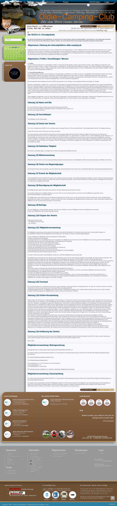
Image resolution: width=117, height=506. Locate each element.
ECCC (14, 456)
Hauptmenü (33, 2)
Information (50, 2)
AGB (8, 462)
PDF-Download (57, 456)
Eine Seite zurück (87, 26)
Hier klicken (98, 461)
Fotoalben (33, 465)
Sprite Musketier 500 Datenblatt (23, 431)
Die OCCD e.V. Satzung (60, 453)
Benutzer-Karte (35, 464)
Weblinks (10, 461)
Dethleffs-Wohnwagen (21, 489)
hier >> (102, 498)
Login (107, 2)
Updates (32, 471)
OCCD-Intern (94, 2)
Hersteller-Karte (35, 461)
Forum (65, 2)
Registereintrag (80, 453)
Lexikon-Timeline (35, 459)
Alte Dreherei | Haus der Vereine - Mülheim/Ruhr (22, 494)
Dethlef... (64, 498)
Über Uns (10, 455)
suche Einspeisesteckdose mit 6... (24, 399)
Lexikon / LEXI (36, 458)
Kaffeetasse (26, 404)
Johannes (25, 414)
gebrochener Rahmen (20, 421)
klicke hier (98, 467)
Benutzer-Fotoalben (36, 467)
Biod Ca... (72, 498)
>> (18, 47)
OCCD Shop (34, 456)
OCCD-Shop (100, 30)
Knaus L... (47, 498)
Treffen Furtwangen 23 (20, 410)
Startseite (10, 453)
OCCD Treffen (34, 453)
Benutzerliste (34, 462)
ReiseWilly (25, 425)
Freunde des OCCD (36, 468)
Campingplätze (34, 470)
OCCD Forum (11, 472)
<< (10, 47)
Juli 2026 (14, 47)
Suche (9, 458)
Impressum (10, 464)
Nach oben (113, 498)
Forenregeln (11, 470)
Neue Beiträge (11, 473)
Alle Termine (34, 455)
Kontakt (9, 459)
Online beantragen (58, 455)
